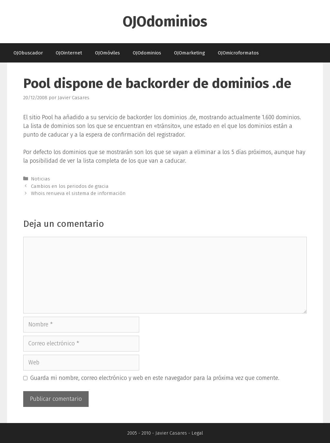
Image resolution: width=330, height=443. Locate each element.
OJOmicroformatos (238, 53)
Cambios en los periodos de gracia (70, 186)
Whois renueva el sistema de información (78, 193)
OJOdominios (165, 21)
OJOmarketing (189, 53)
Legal (197, 433)
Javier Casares (171, 433)
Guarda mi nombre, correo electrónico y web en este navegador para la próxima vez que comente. (154, 377)
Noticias (40, 179)
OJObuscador (28, 53)
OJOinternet (69, 53)
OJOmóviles (107, 53)
